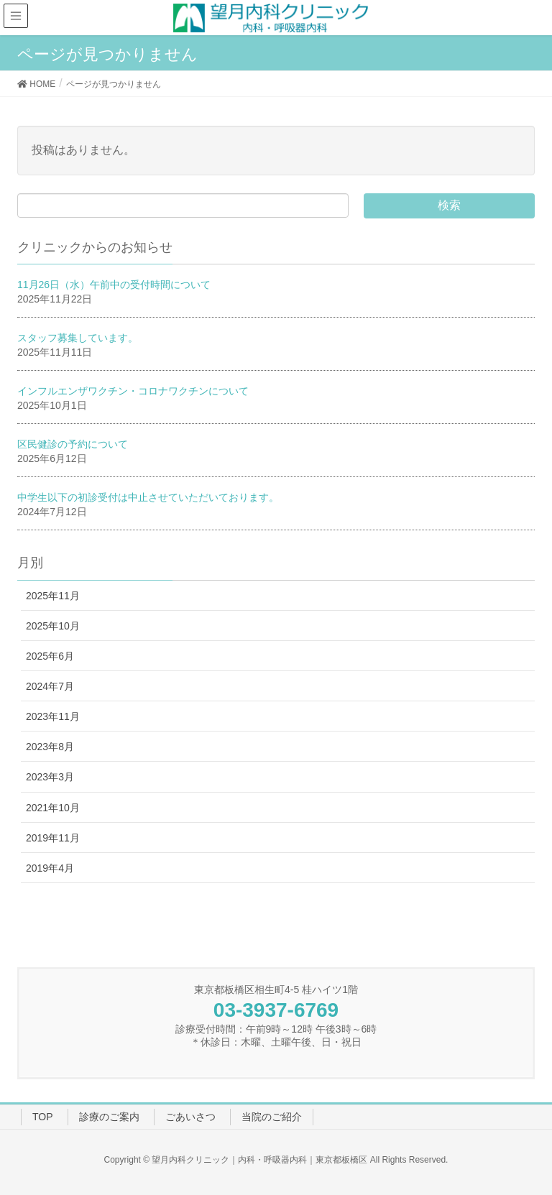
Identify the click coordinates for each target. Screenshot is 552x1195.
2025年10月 (53, 626)
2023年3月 (50, 777)
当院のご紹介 (272, 1116)
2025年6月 (50, 656)
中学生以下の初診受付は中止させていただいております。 (148, 497)
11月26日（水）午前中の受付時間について (114, 284)
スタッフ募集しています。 (77, 337)
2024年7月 (50, 686)
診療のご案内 (109, 1116)
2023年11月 (53, 716)
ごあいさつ (190, 1116)
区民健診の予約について (72, 444)
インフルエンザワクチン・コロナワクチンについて (133, 391)
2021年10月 (53, 807)
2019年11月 (53, 838)
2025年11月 (53, 595)
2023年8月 (50, 746)
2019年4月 (50, 868)
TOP (42, 1116)
